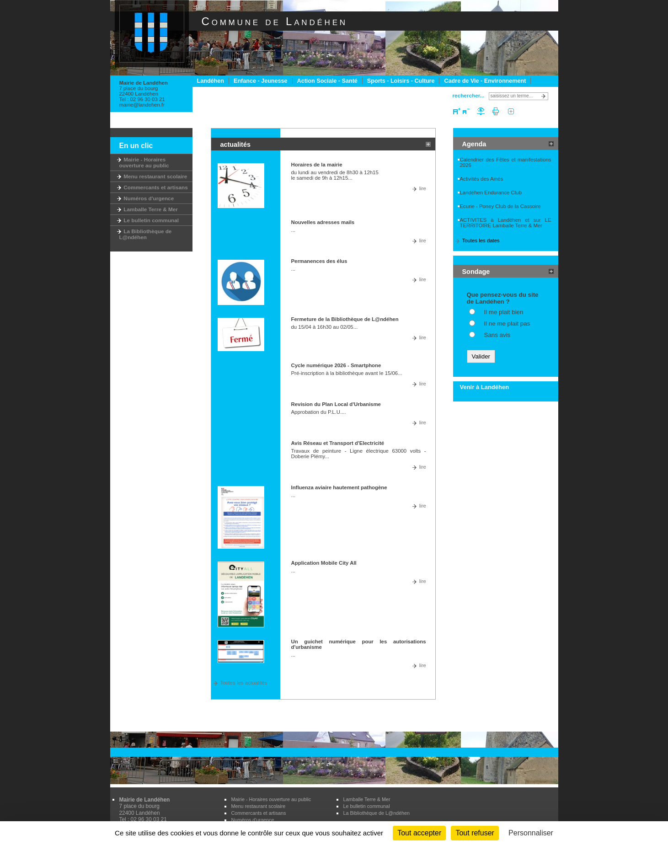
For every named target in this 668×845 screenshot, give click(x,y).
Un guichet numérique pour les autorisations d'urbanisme (358, 644)
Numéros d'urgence (146, 198)
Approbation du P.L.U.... (318, 412)
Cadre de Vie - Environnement (485, 81)
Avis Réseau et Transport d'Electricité (338, 443)
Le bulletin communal (149, 220)
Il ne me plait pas (507, 323)
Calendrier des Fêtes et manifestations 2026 (505, 162)
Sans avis (497, 335)
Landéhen (210, 81)
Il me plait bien (504, 312)
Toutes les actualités (243, 682)
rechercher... (469, 95)
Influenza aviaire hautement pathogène (339, 487)
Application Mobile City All (324, 563)
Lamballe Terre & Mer (148, 209)
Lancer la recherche (544, 96)
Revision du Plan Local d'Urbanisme (336, 404)
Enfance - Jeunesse (261, 81)
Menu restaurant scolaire (153, 176)
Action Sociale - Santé (327, 81)
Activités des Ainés (481, 179)
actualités (235, 144)
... (293, 230)
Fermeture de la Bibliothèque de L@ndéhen (345, 319)
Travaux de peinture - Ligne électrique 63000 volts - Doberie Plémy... (358, 453)
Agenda (474, 144)
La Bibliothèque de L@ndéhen (145, 234)
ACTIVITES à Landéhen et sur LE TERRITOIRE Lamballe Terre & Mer (505, 222)
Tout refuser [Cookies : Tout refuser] (474, 833)
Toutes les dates (481, 240)
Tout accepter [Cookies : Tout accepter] (419, 833)
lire (422, 188)
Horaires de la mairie (316, 164)
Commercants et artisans (153, 187)
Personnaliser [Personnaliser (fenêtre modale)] (530, 833)
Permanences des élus (319, 261)
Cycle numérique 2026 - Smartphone (336, 365)
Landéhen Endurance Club (491, 192)
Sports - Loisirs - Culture (401, 81)
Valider (481, 356)
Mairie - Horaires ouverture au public (144, 162)
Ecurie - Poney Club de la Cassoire (500, 206)
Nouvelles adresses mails (323, 222)
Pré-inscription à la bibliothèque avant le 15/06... (346, 373)
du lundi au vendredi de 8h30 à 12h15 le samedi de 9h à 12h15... (335, 175)
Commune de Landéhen (274, 21)
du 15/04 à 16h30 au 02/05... (324, 327)
